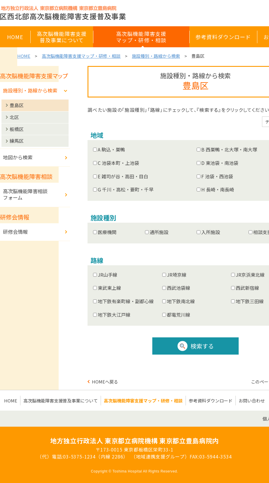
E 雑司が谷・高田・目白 (123, 176)
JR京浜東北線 (250, 274)
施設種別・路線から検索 (156, 56)
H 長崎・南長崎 (217, 189)
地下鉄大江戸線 (114, 314)
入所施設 (210, 232)
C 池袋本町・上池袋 (118, 162)
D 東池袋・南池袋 (219, 162)
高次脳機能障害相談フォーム (25, 194)
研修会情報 (15, 231)
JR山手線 (107, 274)
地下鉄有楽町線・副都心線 (126, 301)
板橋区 (17, 128)
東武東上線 (109, 287)
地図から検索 (18, 157)
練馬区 (17, 140)
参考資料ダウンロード (211, 400)
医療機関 (107, 232)
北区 (14, 117)
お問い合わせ (252, 400)
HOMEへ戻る (105, 382)
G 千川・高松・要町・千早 (125, 189)
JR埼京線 (176, 274)
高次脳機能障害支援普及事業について (60, 400)
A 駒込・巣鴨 (111, 149)
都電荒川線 (178, 314)
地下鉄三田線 (250, 301)
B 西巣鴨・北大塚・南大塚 (229, 149)
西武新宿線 (247, 287)
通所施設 (159, 232)
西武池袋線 (178, 287)
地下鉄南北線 (181, 301)
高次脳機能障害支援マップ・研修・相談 (81, 56)
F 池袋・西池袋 (217, 176)
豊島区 (17, 105)
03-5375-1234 (79, 456)
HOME (23, 56)
